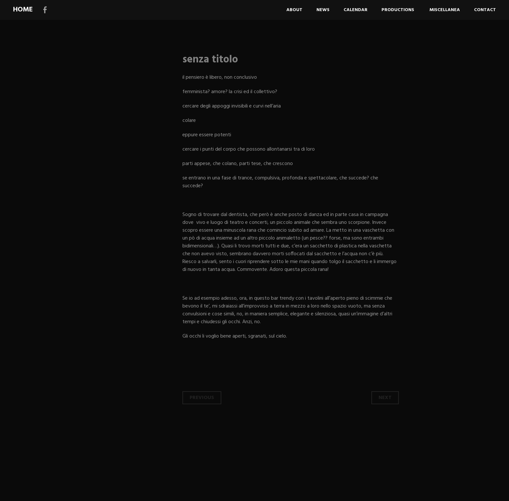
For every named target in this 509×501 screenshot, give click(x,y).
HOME (23, 9)
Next (385, 397)
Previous (202, 397)
